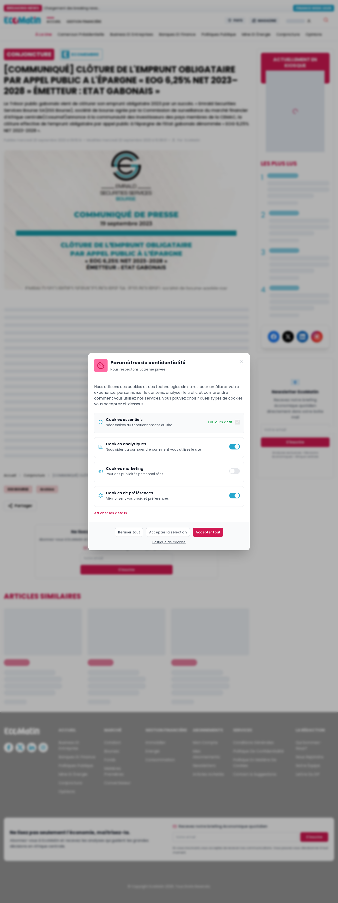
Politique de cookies (169, 542)
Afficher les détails (110, 513)
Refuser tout (129, 532)
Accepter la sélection (168, 532)
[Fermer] (241, 361)
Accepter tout (208, 532)
